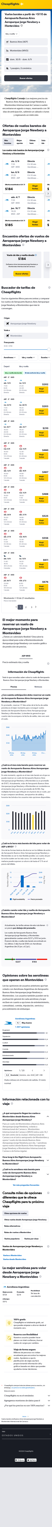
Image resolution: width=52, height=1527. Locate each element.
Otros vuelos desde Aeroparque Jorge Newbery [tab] (25, 1220)
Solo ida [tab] (43, 141)
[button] (26, 41)
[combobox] (11, 34)
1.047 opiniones (22, 1027)
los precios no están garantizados (23, 1388)
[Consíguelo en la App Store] (31, 1460)
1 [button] (20, 607)
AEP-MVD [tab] (26, 656)
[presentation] (21, 25)
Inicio (24, 1416)
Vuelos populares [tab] (12, 1239)
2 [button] (25, 607)
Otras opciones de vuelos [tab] (15, 1213)
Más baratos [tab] (7, 141)
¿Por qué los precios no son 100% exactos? (27, 1405)
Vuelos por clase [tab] (31, 1239)
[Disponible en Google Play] (19, 1460)
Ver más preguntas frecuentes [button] (26, 1185)
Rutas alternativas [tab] (12, 1226)
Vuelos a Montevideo (12, 1255)
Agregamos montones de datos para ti (27, 1400)
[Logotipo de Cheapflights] (10, 4)
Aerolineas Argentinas (25, 1019)
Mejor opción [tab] (20, 141)
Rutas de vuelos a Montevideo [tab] (17, 1232)
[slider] (49, 349)
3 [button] (31, 607)
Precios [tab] (14, 687)
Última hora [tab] (32, 141)
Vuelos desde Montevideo (14, 1259)
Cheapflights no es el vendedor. (27, 1395)
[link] (21, 273)
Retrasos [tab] (38, 687)
